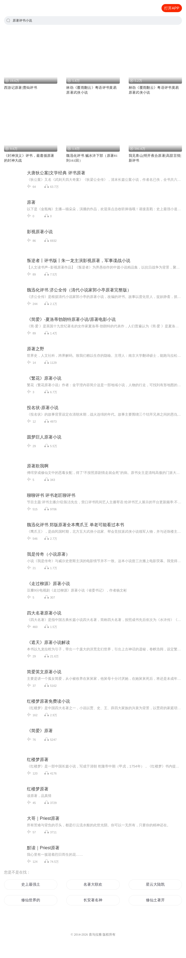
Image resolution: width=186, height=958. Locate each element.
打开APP (171, 8)
